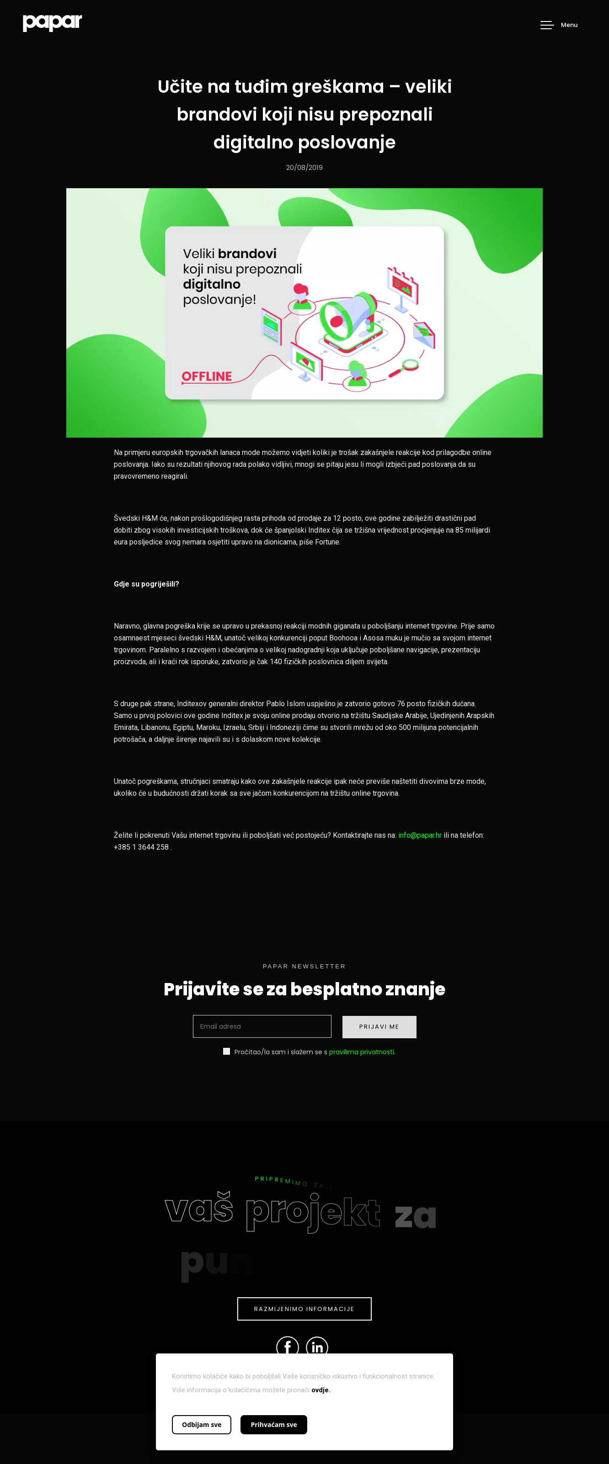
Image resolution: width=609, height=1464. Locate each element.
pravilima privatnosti (361, 1052)
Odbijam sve (201, 1424)
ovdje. (321, 1390)
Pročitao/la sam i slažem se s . (309, 1051)
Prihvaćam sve (274, 1424)
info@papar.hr (420, 835)
